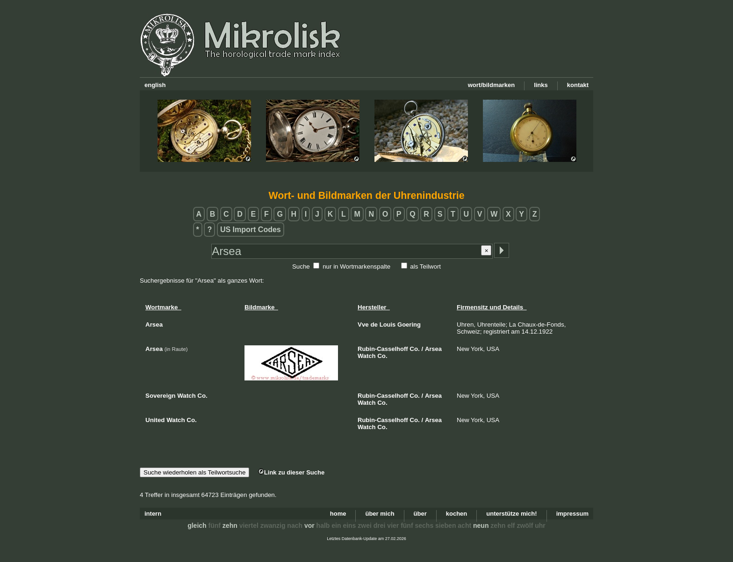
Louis (388, 324)
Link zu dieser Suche (291, 472)
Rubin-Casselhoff (383, 348)
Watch (367, 355)
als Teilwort (425, 266)
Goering (409, 324)
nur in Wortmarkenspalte (356, 266)
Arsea (433, 348)
